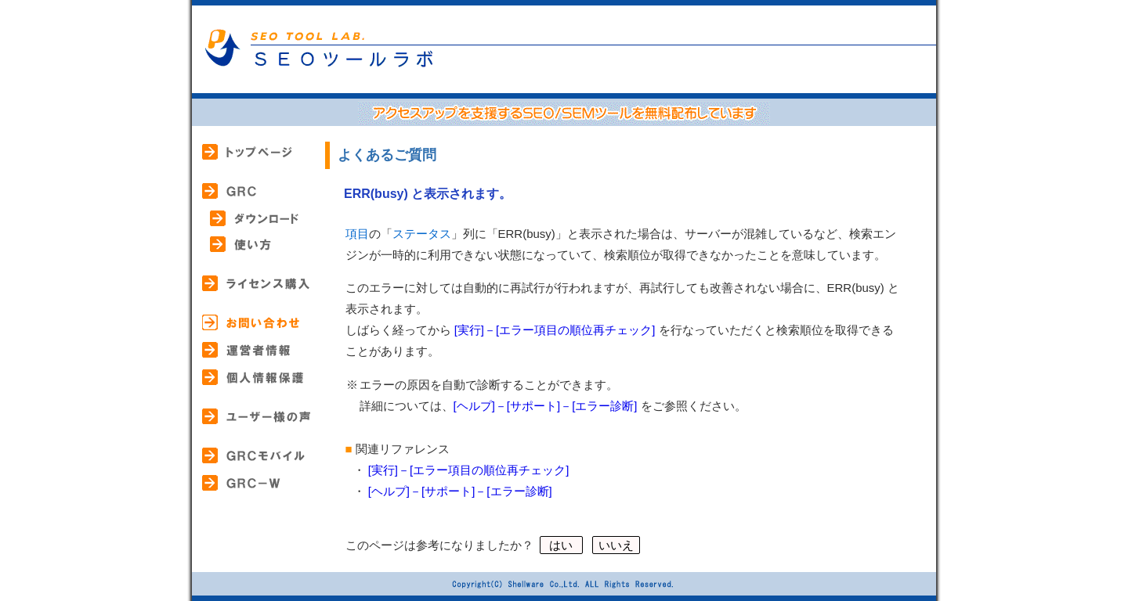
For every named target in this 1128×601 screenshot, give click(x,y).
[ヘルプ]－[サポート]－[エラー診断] (546, 405)
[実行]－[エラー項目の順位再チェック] (555, 329)
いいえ (616, 545)
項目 (357, 233)
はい (561, 545)
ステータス (421, 233)
